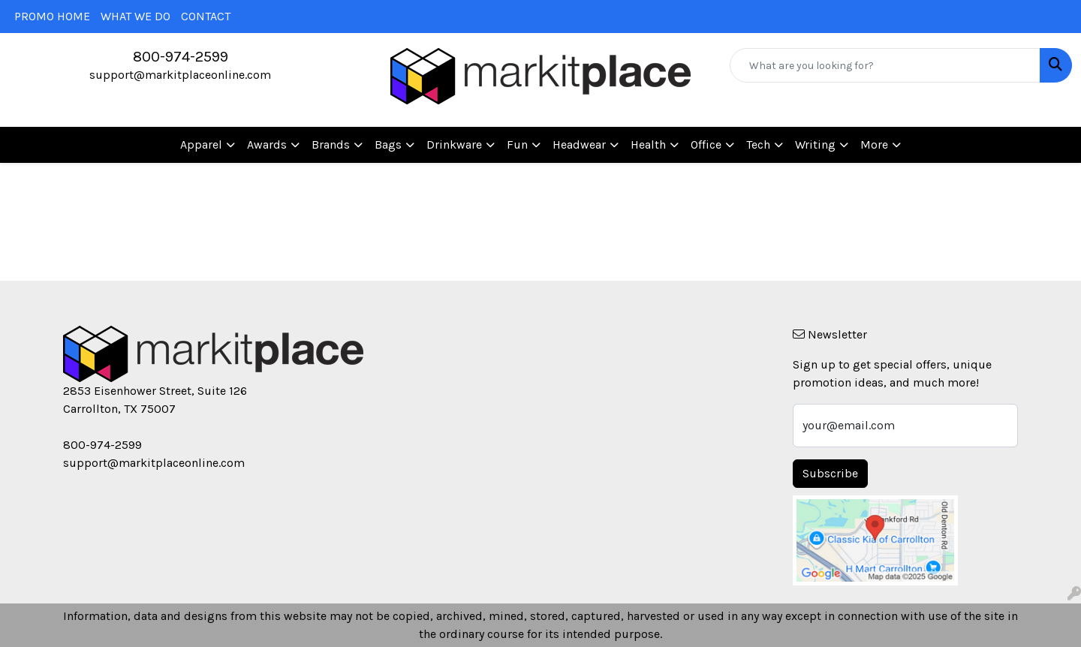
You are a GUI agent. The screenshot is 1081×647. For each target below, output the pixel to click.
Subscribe (830, 473)
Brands (331, 144)
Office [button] (706, 144)
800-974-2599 (180, 56)
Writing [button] (815, 144)
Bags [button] (388, 144)
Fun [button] (517, 144)
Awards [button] (267, 144)
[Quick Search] (885, 65)
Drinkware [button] (454, 144)
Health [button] (648, 144)
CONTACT (205, 16)
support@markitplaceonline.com (180, 75)
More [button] (874, 144)
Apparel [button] (201, 144)
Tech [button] (758, 144)
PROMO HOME (52, 16)
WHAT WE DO (135, 16)
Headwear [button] (579, 144)
